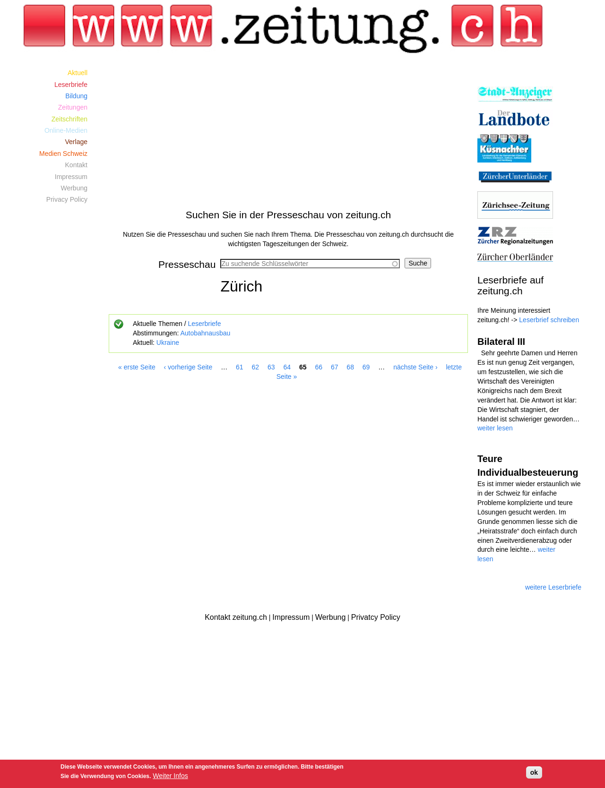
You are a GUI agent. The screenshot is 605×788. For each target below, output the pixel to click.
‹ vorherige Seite (188, 367)
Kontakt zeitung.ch (236, 617)
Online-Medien (65, 130)
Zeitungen (72, 107)
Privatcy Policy (375, 617)
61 (239, 367)
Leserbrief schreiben (549, 320)
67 (334, 367)
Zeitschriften (69, 119)
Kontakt (76, 165)
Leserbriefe (204, 323)
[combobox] (310, 263)
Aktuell (77, 73)
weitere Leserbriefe (553, 587)
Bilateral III (501, 341)
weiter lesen (495, 428)
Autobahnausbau (205, 333)
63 (271, 367)
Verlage (76, 142)
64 (287, 367)
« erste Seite (137, 367)
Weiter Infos (170, 775)
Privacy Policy (66, 199)
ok (534, 772)
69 (366, 367)
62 (255, 367)
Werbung (73, 188)
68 (350, 367)
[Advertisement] (288, 133)
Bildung (76, 96)
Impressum (71, 176)
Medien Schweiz (63, 153)
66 (318, 367)
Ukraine (167, 342)
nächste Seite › (415, 367)
